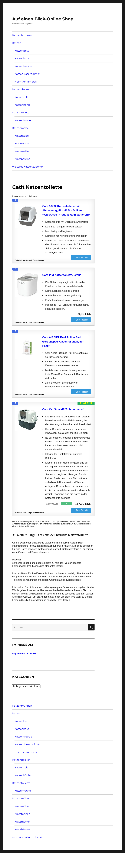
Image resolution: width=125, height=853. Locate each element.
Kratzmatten (22, 151)
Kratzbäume (22, 158)
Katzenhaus (21, 58)
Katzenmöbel (20, 128)
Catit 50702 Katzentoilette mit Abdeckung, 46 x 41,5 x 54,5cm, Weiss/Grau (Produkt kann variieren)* (66, 210)
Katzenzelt (21, 97)
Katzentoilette (21, 112)
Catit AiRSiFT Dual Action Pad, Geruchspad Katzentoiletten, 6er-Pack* (63, 341)
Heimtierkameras (25, 81)
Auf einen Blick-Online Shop (42, 18)
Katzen (16, 42)
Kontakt (31, 653)
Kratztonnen (22, 143)
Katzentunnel (23, 120)
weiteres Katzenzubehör (27, 166)
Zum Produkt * (82, 257)
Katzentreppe (23, 66)
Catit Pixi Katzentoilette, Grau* (61, 275)
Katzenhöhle (22, 104)
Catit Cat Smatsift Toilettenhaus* (63, 409)
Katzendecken (21, 89)
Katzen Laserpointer (27, 73)
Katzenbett (21, 50)
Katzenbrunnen (22, 35)
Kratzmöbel (21, 135)
